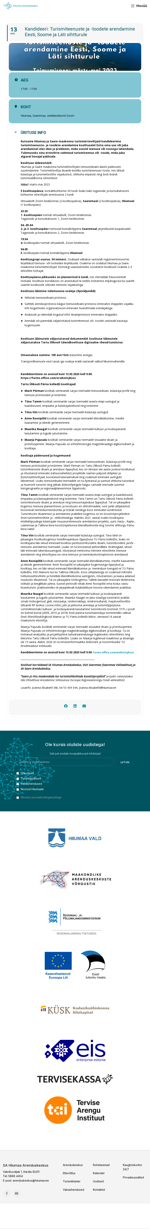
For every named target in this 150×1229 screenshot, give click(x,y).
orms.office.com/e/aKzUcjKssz (43, 678)
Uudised (98, 1207)
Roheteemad (101, 1190)
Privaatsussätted (133, 1203)
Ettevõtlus (69, 1198)
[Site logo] (20, 5)
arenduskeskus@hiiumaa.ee (31, 1206)
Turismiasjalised (28, 804)
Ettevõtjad (25, 798)
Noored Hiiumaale (30, 814)
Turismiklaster (71, 1207)
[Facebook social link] (117, 6)
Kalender (99, 1198)
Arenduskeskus (73, 1190)
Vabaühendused (29, 809)
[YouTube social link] (124, 6)
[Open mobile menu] (139, 6)
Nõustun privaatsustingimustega (41, 823)
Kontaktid (99, 1215)
